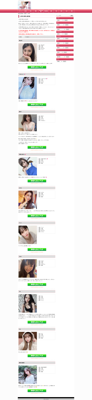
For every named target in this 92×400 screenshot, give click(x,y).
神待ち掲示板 (46, 399)
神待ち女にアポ (37, 67)
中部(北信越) (41, 11)
